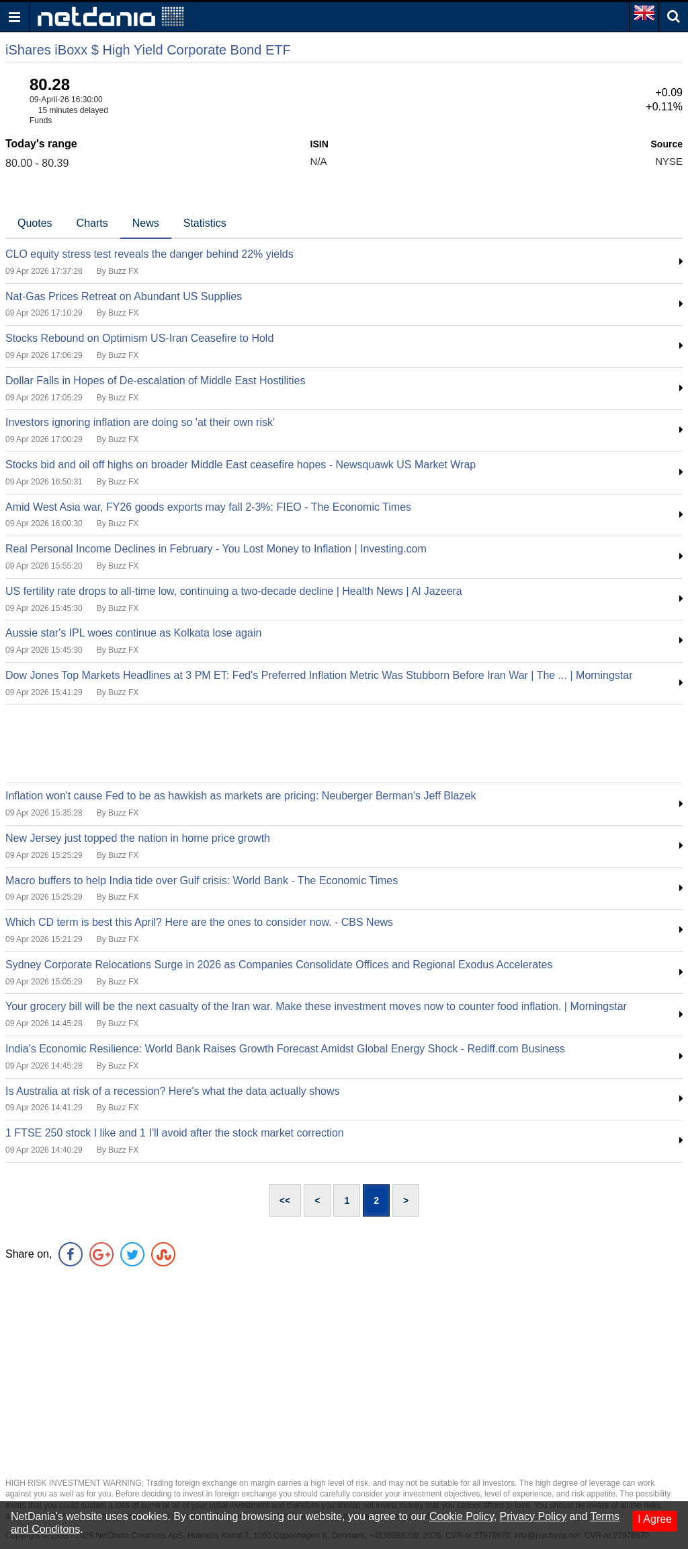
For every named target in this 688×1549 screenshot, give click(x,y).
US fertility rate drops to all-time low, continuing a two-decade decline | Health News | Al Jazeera (233, 591)
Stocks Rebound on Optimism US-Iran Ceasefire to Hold (139, 338)
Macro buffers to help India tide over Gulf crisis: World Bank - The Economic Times (201, 880)
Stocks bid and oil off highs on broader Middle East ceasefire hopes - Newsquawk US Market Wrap (240, 464)
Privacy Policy (533, 1516)
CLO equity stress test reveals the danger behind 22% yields (149, 254)
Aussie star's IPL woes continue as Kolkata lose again (133, 633)
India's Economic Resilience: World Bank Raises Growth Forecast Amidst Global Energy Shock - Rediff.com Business (285, 1048)
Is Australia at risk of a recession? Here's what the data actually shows (172, 1091)
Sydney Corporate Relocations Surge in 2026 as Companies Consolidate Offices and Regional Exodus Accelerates (278, 964)
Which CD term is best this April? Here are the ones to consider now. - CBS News (199, 922)
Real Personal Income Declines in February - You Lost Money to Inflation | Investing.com (216, 548)
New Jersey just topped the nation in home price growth (137, 838)
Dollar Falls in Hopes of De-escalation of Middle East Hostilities (155, 380)
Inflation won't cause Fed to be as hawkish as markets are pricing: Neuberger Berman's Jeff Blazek (240, 795)
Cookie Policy (461, 1516)
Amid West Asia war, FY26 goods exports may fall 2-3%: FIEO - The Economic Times (208, 507)
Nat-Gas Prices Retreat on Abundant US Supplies (123, 296)
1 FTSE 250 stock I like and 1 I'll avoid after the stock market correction (174, 1133)
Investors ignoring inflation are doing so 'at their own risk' (140, 422)
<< (285, 1200)
